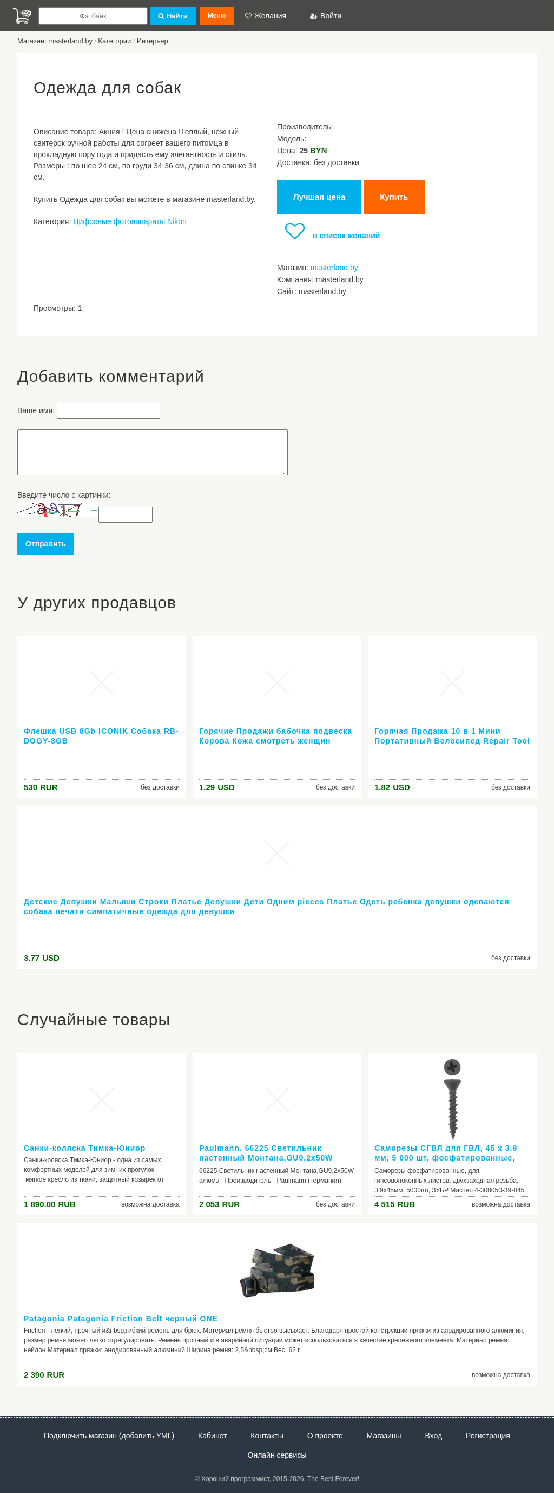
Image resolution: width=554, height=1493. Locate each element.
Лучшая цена (319, 196)
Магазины (384, 1435)
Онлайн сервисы (277, 1455)
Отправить (45, 543)
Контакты (266, 1435)
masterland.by (334, 267)
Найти (173, 16)
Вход (434, 1435)
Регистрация (488, 1435)
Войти (325, 15)
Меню (217, 15)
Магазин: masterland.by (55, 41)
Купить (394, 196)
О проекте (325, 1435)
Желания (265, 15)
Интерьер (152, 41)
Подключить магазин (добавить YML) (109, 1435)
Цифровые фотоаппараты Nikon (130, 221)
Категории (114, 41)
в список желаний (328, 235)
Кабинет (212, 1435)
